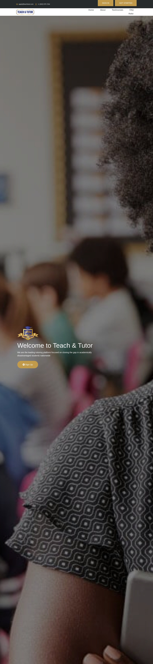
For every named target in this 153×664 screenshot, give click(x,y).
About (103, 10)
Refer (131, 14)
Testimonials (117, 10)
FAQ (132, 10)
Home (91, 10)
